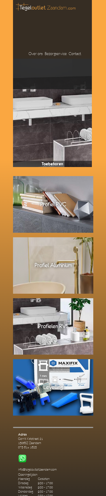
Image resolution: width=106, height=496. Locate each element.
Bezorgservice (56, 53)
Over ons (36, 53)
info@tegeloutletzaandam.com (37, 469)
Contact (75, 53)
